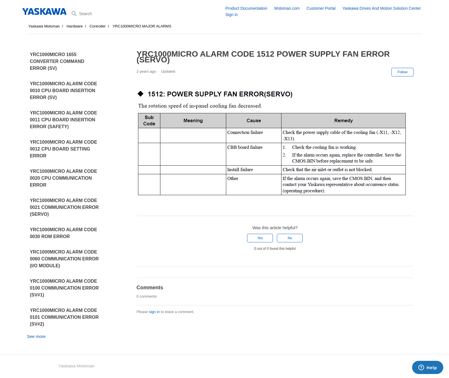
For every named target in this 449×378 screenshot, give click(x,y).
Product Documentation (246, 8)
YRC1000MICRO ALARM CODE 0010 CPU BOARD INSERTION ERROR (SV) (63, 90)
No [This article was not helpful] (290, 238)
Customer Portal (321, 8)
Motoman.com (287, 8)
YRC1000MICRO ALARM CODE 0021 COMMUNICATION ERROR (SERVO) (64, 207)
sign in (154, 312)
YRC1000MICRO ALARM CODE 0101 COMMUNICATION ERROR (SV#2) (64, 317)
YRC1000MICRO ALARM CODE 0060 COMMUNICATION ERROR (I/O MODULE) (64, 259)
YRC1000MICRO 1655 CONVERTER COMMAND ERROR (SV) (57, 61)
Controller (98, 26)
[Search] (146, 13)
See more (36, 336)
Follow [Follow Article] (402, 72)
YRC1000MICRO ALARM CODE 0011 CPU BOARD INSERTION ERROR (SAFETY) (63, 119)
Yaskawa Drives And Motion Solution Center (381, 8)
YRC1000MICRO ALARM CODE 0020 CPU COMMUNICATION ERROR (63, 178)
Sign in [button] (231, 14)
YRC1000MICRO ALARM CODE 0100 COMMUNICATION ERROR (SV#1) (64, 288)
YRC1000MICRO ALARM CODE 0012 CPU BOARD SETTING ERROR (63, 149)
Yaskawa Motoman (44, 26)
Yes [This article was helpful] (260, 238)
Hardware (74, 26)
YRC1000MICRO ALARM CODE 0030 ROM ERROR (63, 233)
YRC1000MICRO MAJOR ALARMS (142, 26)
